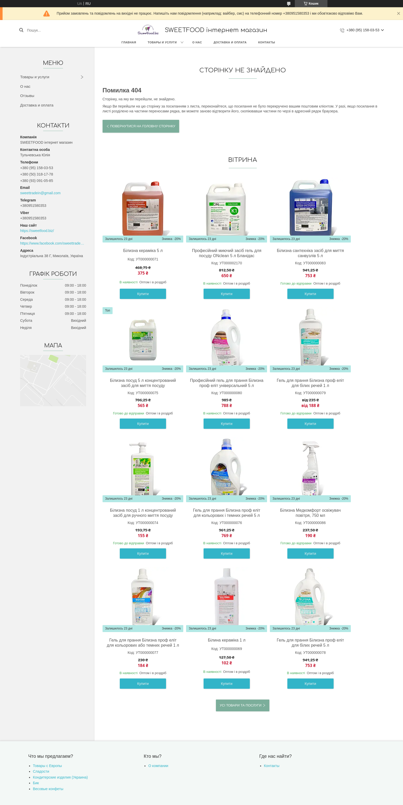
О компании (158, 651)
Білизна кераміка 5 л (136, 250)
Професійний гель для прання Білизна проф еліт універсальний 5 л (136, 390)
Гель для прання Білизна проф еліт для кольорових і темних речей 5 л (348, 390)
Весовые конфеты (48, 674)
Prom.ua (225, 695)
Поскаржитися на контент (205, 700)
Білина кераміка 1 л (278, 520)
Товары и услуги (162, 42)
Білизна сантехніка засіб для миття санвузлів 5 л (278, 253)
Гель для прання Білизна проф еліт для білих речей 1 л (207, 388)
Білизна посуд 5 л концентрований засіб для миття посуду (349, 255)
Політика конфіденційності (245, 700)
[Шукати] (21, 30)
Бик (36, 668)
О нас (197, 42)
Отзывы (27, 95)
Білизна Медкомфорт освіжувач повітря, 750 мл (136, 523)
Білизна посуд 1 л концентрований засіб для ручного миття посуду (278, 390)
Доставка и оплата (230, 42)
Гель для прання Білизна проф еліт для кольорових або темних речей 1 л (207, 525)
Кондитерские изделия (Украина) (60, 663)
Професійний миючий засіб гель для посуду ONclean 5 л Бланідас (207, 255)
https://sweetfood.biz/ (37, 231)
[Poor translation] (19, 730)
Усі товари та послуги (240, 591)
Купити (136, 299)
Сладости (41, 657)
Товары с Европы (47, 651)
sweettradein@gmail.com (40, 193)
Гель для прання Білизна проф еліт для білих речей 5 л (348, 523)
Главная (129, 42)
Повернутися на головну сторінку (142, 126)
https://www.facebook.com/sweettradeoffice (53, 243)
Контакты (266, 42)
